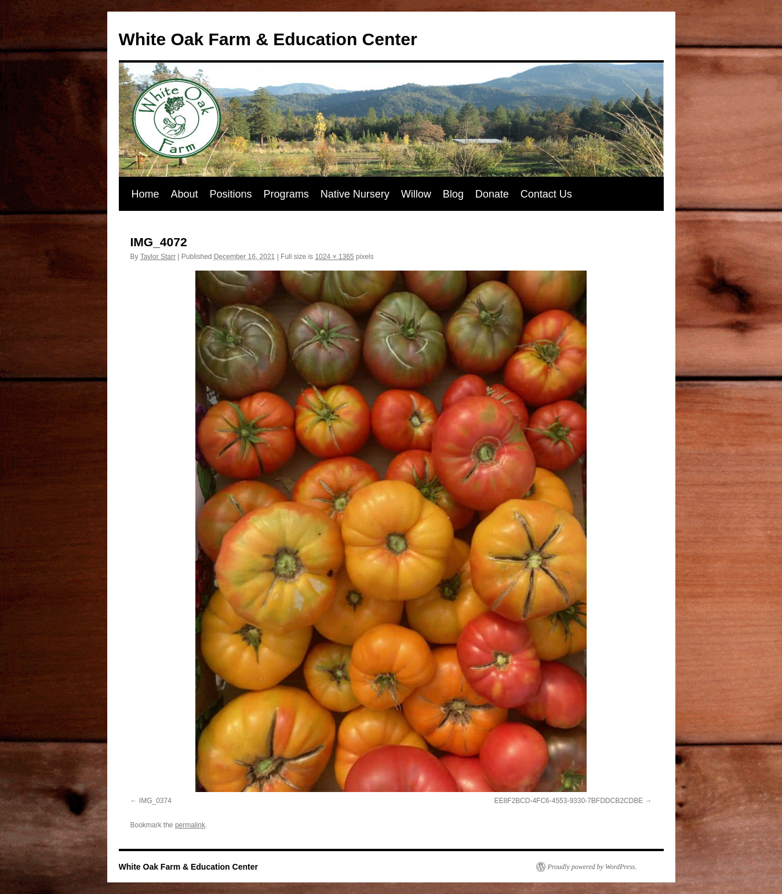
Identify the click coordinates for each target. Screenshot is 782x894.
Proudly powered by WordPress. (592, 867)
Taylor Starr (158, 257)
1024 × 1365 (334, 257)
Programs (286, 194)
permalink (190, 825)
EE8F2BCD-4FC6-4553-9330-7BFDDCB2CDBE (568, 801)
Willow (416, 194)
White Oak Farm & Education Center (268, 39)
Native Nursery (355, 194)
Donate (492, 194)
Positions (231, 194)
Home (145, 194)
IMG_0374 (155, 801)
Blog (453, 194)
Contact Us (546, 194)
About (184, 194)
